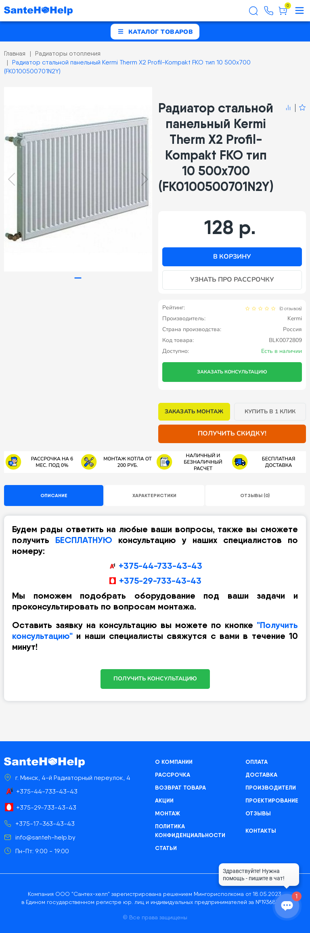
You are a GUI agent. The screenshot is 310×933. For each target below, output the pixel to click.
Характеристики (154, 495)
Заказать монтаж (194, 411)
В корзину (232, 256)
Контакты (260, 830)
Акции (164, 800)
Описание (53, 495)
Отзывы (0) (255, 495)
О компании (174, 761)
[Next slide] (144, 179)
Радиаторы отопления (68, 53)
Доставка (261, 774)
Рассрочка (172, 774)
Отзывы (258, 813)
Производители (270, 787)
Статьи (166, 848)
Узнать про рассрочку (232, 279)
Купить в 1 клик (270, 411)
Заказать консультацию (232, 372)
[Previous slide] (11, 179)
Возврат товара (180, 787)
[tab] (78, 278)
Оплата (256, 761)
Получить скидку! (232, 433)
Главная (14, 53)
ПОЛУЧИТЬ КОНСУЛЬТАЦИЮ (155, 678)
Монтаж (167, 813)
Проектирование (271, 800)
